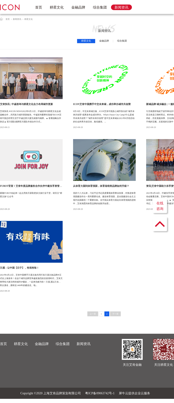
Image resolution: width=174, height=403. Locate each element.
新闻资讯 (17, 19)
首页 (38, 7)
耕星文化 (28, 19)
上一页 (93, 314)
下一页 (115, 314)
